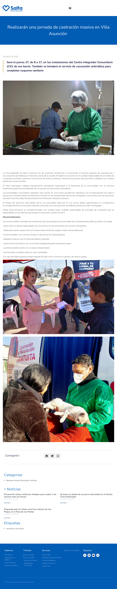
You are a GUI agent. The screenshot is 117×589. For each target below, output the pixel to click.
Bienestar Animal (13, 480)
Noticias (33, 480)
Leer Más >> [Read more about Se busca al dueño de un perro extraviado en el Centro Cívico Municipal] (63, 503)
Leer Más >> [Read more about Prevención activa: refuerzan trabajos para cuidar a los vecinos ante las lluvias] (7, 503)
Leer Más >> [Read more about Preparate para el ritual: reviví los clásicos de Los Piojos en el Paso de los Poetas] (7, 518)
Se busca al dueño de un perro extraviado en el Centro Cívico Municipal (86, 495)
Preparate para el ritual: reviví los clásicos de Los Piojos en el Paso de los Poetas (27, 510)
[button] (70, 8)
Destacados (25, 480)
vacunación (19, 528)
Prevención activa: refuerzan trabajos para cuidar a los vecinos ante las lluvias (30, 495)
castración (10, 528)
